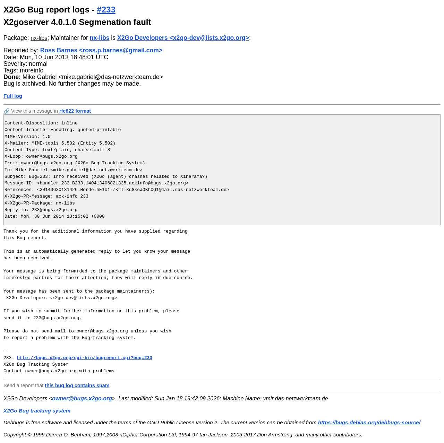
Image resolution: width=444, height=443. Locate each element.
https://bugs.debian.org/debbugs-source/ (369, 422)
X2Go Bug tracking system (36, 411)
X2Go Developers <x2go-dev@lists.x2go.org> (183, 37)
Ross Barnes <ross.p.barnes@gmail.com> (101, 50)
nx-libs (39, 38)
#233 (106, 9)
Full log (12, 96)
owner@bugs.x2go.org (82, 398)
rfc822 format (75, 111)
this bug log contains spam (77, 385)
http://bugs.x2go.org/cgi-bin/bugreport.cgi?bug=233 (84, 358)
